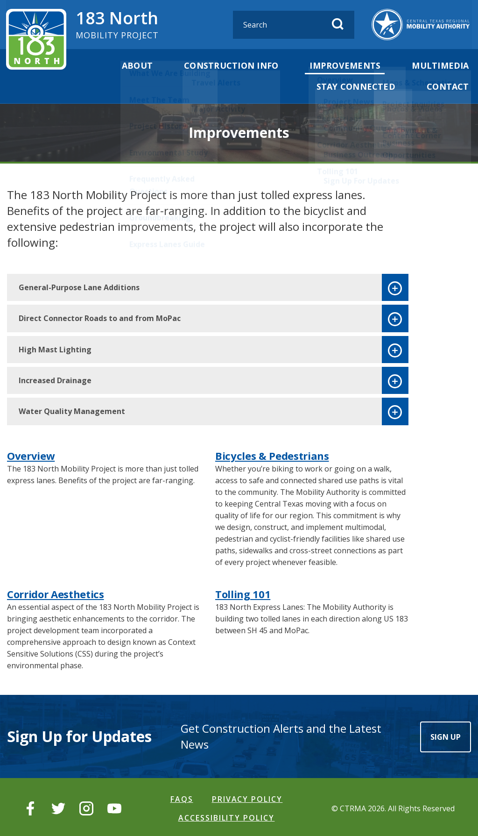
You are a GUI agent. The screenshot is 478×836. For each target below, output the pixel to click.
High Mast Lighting (55, 348)
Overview (31, 455)
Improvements (350, 65)
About (148, 65)
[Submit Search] (343, 24)
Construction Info (239, 65)
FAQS (181, 798)
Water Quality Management (72, 411)
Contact (450, 86)
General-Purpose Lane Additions (79, 286)
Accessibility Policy (226, 815)
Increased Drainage (55, 379)
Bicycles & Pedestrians (272, 455)
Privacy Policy (247, 798)
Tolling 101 (242, 593)
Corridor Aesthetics (55, 593)
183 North (118, 24)
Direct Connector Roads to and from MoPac (100, 317)
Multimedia (442, 65)
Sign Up (445, 735)
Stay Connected (361, 86)
